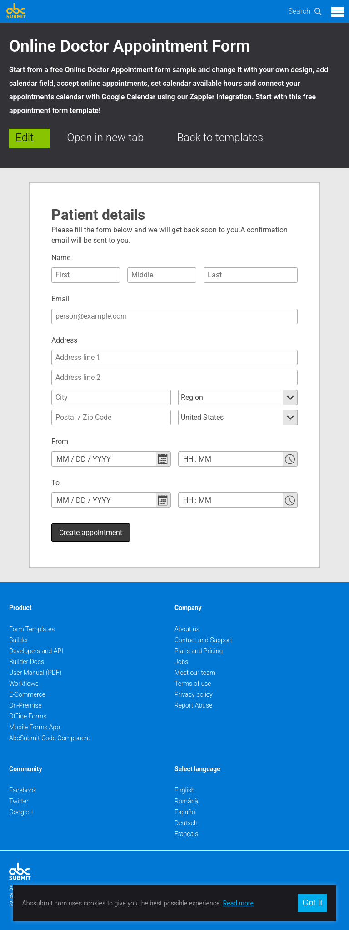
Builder (18, 640)
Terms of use (192, 683)
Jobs (181, 661)
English (184, 790)
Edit (24, 137)
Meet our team (194, 672)
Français (186, 833)
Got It (312, 902)
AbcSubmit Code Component (49, 738)
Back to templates (220, 137)
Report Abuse (193, 705)
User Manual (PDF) (35, 672)
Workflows (24, 683)
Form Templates (32, 629)
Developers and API (36, 650)
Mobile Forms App (34, 727)
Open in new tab (105, 137)
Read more (238, 903)
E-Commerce (27, 694)
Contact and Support (203, 640)
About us (186, 629)
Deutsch (186, 823)
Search (299, 11)
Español (185, 812)
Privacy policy (193, 694)
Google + (21, 812)
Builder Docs (26, 661)
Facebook (22, 790)
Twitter (19, 801)
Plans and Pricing (198, 650)
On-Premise (25, 705)
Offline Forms (27, 716)
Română (186, 801)
